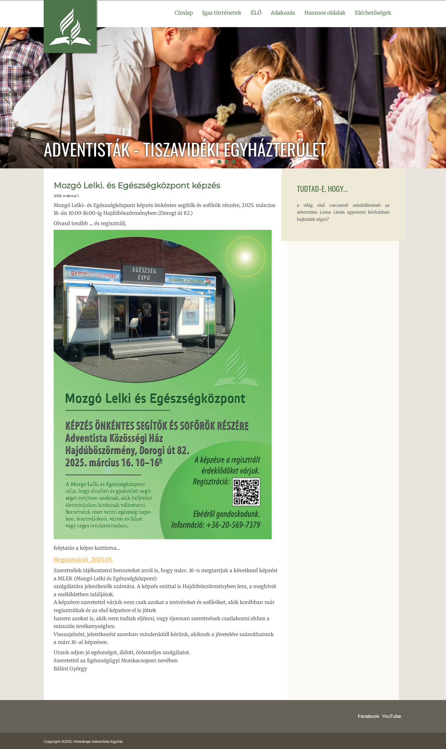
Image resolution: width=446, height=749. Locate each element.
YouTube (392, 715)
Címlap (184, 12)
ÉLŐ (256, 12)
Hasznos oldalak (325, 12)
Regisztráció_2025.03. (79, 559)
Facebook (371, 715)
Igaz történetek (221, 12)
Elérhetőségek (373, 12)
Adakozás (283, 12)
